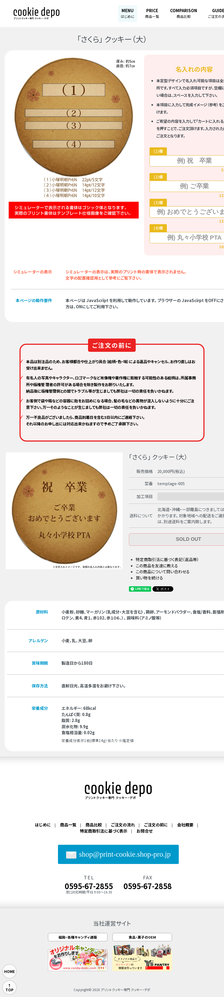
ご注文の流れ (123, 824)
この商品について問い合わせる (163, 571)
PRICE (152, 13)
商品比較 (94, 824)
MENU (127, 13)
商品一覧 (68, 824)
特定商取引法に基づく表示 (103, 831)
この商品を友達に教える (157, 565)
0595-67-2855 (89, 886)
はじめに (43, 824)
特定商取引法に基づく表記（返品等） (167, 559)
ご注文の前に (156, 824)
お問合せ (144, 831)
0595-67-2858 (148, 886)
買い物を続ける (149, 578)
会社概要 (185, 824)
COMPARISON (183, 13)
